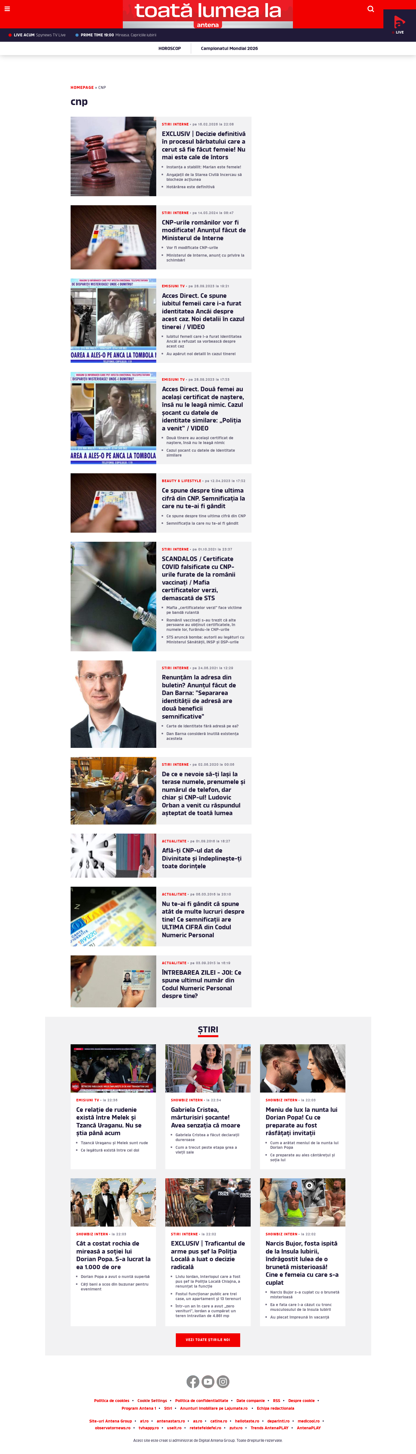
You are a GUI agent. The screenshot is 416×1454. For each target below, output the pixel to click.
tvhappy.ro (149, 1429)
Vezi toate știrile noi (208, 1340)
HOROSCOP (170, 49)
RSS (276, 1401)
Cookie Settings (152, 1401)
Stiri (168, 1409)
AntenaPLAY (309, 1429)
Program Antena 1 (139, 1409)
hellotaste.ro (247, 1422)
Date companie (250, 1401)
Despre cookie (301, 1401)
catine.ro (218, 1422)
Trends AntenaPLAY (270, 1429)
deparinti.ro (278, 1422)
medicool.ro (309, 1422)
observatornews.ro (112, 1429)
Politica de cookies (111, 1401)
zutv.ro (235, 1429)
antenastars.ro (171, 1422)
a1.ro (144, 1422)
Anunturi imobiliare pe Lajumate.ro (214, 1409)
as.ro (197, 1422)
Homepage (82, 88)
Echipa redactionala (275, 1409)
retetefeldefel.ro (205, 1429)
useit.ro (174, 1429)
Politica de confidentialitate (201, 1401)
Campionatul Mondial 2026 (229, 49)
